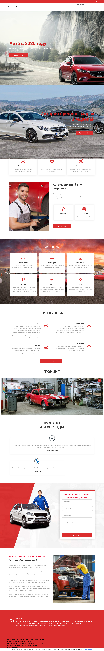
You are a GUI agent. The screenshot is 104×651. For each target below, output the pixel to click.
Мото (52, 284)
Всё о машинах (12, 638)
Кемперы (52, 263)
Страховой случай (74, 638)
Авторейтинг (85, 638)
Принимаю (89, 649)
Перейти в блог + (18, 55)
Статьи (18, 7)
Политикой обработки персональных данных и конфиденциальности (68, 649)
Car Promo (80, 5)
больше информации (51, 361)
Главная (11, 7)
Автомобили (80, 263)
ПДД (80, 284)
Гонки (23, 284)
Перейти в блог (84, 133)
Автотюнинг (23, 263)
